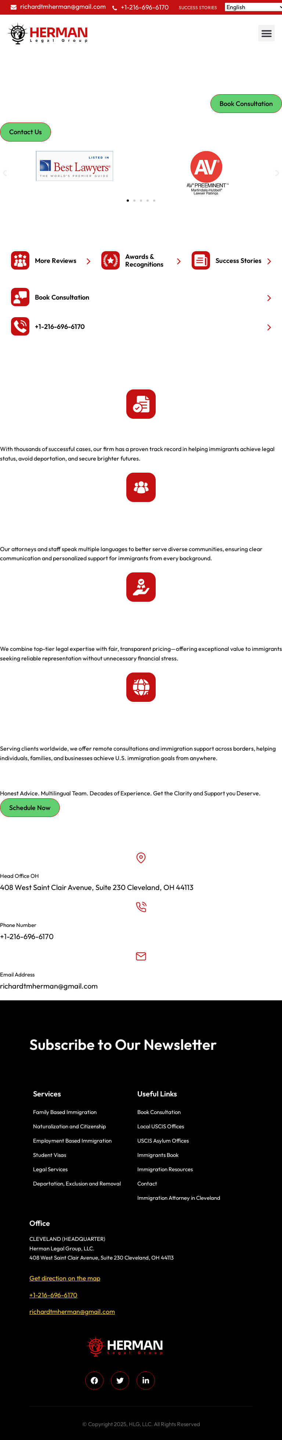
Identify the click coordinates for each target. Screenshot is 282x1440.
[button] (266, 33)
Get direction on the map (64, 1278)
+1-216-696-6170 (145, 7)
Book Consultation (159, 1112)
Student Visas (49, 1154)
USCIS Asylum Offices (163, 1140)
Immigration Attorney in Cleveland (178, 1197)
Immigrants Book (157, 1154)
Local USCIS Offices (160, 1126)
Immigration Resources (165, 1169)
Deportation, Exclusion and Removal (77, 1183)
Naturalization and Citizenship (69, 1126)
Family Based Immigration (65, 1112)
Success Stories (198, 7)
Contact (147, 1183)
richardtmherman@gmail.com (63, 6)
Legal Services (50, 1169)
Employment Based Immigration (72, 1140)
